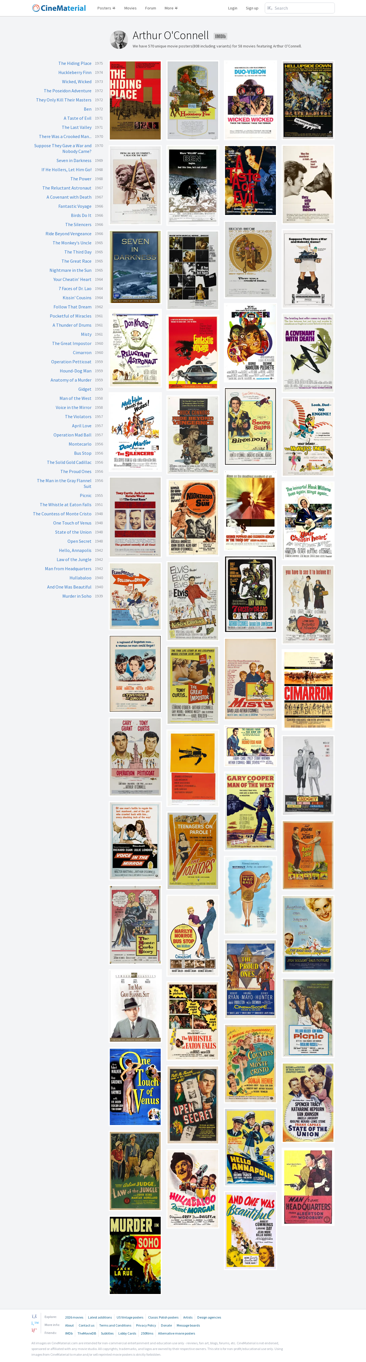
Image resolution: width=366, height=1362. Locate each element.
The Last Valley (77, 127)
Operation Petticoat (71, 361)
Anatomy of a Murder (71, 380)
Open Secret (79, 541)
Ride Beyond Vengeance (68, 233)
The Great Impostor (72, 343)
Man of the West (75, 398)
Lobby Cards (127, 1333)
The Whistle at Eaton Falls (66, 504)
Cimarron (82, 352)
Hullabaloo (80, 578)
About (69, 1325)
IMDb (69, 1333)
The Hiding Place (75, 63)
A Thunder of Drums (72, 325)
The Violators (78, 416)
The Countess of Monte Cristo (62, 514)
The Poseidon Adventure (68, 90)
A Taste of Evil (78, 118)
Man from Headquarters (68, 568)
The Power (81, 179)
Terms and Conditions (115, 1325)
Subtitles (107, 1333)
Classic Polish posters (163, 1317)
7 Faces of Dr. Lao (75, 288)
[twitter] (34, 1323)
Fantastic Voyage (75, 206)
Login (232, 8)
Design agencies (209, 1317)
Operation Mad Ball (72, 435)
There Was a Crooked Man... (65, 136)
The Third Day (78, 252)
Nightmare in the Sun (70, 270)
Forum (150, 8)
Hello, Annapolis (75, 550)
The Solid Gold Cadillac (69, 462)
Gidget (85, 389)
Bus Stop (83, 453)
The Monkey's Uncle (72, 243)
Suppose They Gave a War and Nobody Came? (63, 148)
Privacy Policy (146, 1325)
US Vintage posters (130, 1317)
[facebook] (34, 1316)
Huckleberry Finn (75, 72)
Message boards (188, 1325)
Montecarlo (80, 444)
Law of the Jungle (74, 559)
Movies (130, 8)
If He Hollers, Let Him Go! (66, 169)
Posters (107, 8)
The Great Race (76, 261)
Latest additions (100, 1317)
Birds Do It (81, 215)
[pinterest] (34, 1330)
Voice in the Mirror (74, 407)
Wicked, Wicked (77, 81)
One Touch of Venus (72, 523)
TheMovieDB (86, 1333)
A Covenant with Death (69, 197)
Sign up (252, 8)
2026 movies (74, 1317)
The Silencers (78, 224)
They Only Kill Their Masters (64, 100)
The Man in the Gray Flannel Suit (64, 483)
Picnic (86, 495)
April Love (82, 425)
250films (147, 1333)
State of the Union (73, 532)
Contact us (86, 1325)
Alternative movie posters (176, 1333)
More (171, 8)
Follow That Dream (72, 307)
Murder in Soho (77, 596)
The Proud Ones (76, 471)
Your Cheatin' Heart (72, 279)
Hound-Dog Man (76, 371)
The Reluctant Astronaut (67, 188)
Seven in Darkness (74, 160)
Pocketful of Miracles (71, 316)
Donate (166, 1325)
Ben (88, 109)
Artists (187, 1317)
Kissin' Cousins (77, 297)
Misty (86, 334)
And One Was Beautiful (69, 587)
